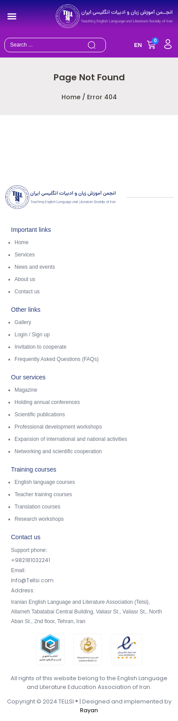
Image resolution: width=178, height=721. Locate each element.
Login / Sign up (32, 335)
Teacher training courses (43, 494)
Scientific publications (40, 414)
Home (71, 97)
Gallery (23, 322)
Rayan (89, 710)
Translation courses (37, 507)
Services (25, 255)
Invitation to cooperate (40, 347)
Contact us (27, 291)
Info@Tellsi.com (32, 580)
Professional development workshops (58, 427)
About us (25, 279)
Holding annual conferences (47, 402)
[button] (11, 16)
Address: (23, 590)
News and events (35, 267)
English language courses (45, 482)
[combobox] (45, 45)
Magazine (26, 390)
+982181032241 (30, 560)
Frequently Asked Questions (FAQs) (56, 359)
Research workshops (39, 519)
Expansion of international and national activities (71, 439)
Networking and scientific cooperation (58, 451)
